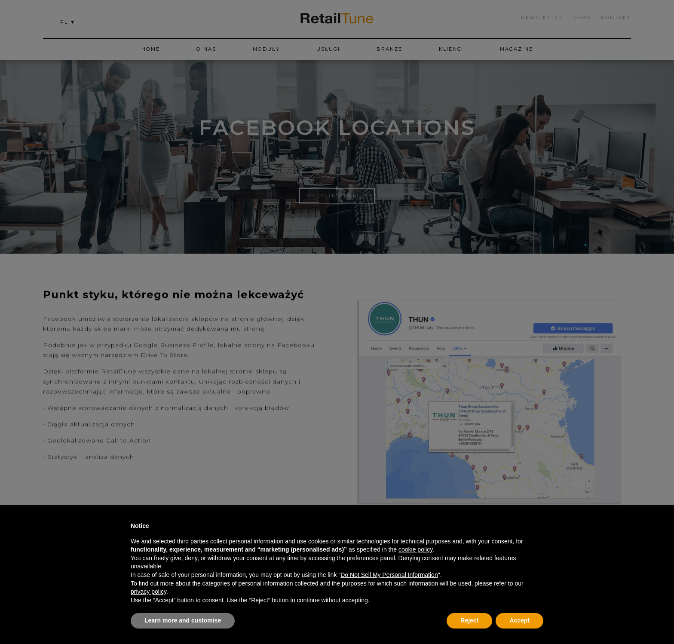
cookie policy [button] (415, 549)
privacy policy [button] (148, 591)
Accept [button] (519, 620)
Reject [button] (469, 620)
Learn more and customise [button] (182, 620)
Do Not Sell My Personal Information (389, 574)
